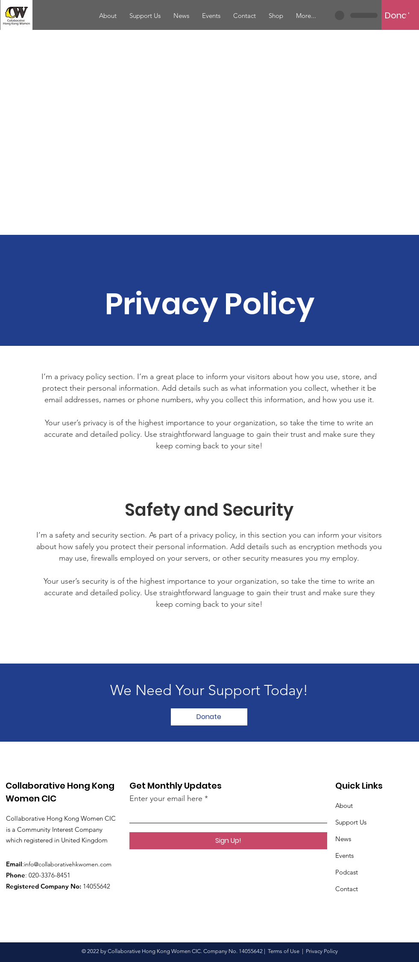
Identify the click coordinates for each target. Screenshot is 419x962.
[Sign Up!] (228, 840)
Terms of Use (283, 951)
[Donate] (400, 15)
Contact (346, 889)
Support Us (350, 822)
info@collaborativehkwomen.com (67, 864)
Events (344, 855)
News (343, 839)
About (344, 805)
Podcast (346, 872)
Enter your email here (165, 798)
